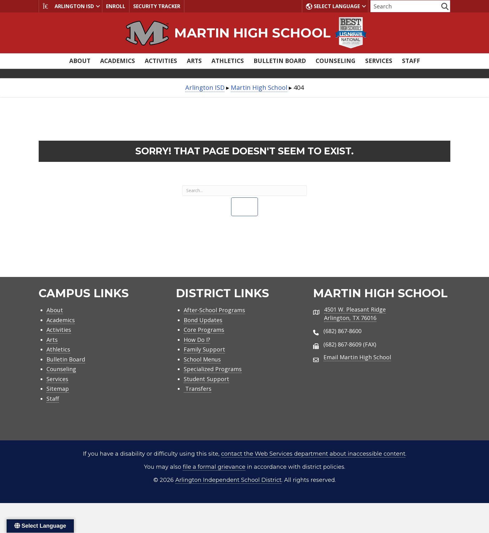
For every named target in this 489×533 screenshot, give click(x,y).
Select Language (333, 6)
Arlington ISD (68, 6)
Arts (194, 61)
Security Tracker (156, 6)
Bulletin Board (280, 61)
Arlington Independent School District (228, 480)
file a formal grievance (214, 466)
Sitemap (57, 388)
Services (378, 61)
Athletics (227, 61)
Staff (411, 61)
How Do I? (197, 339)
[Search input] (405, 6)
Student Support (206, 379)
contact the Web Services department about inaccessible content (313, 453)
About (79, 61)
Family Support (204, 349)
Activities (161, 61)
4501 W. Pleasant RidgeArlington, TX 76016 (355, 314)
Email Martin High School (357, 357)
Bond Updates (203, 320)
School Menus (202, 359)
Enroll (115, 6)
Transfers (197, 388)
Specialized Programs (213, 369)
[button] (98, 6)
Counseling (336, 61)
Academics (117, 61)
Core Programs (204, 329)
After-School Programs (214, 310)
